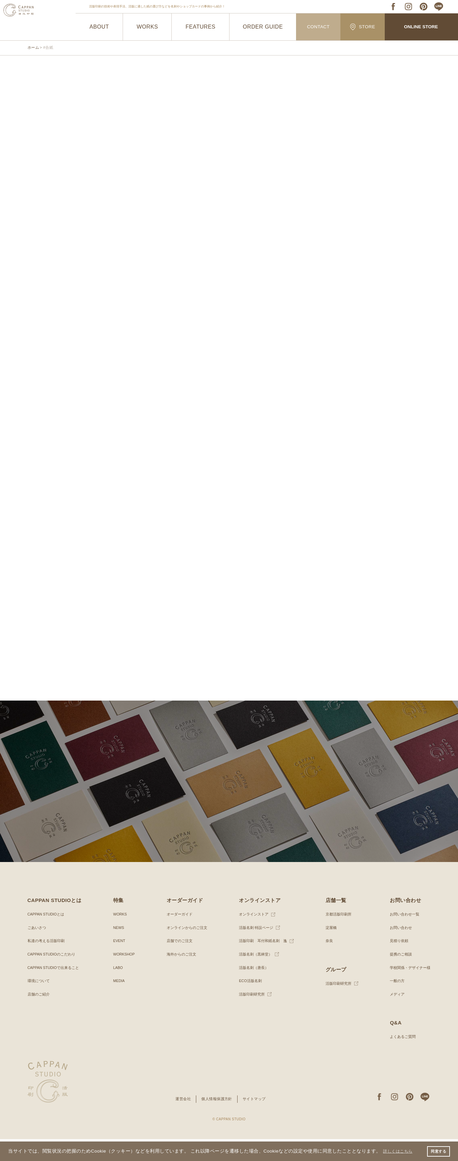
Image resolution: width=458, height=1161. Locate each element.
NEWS (118, 949)
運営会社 (180, 1120)
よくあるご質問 (400, 1058)
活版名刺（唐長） (252, 989)
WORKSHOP (124, 976)
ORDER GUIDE (263, 27)
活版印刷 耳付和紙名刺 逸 (262, 962)
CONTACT (318, 27)
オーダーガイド (178, 936)
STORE (362, 27)
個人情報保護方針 (216, 1120)
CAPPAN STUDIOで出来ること (56, 989)
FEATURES (200, 27)
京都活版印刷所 (337, 936)
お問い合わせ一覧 (402, 936)
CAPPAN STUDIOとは (48, 936)
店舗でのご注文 (178, 962)
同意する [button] (437, 1150)
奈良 (327, 962)
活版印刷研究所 (250, 1015)
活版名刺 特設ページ (255, 949)
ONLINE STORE (421, 27)
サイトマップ (256, 1120)
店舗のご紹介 (40, 1015)
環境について (40, 1002)
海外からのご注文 (180, 976)
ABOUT (99, 27)
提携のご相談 (398, 976)
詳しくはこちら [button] (400, 1150)
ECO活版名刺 (248, 1002)
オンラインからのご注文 (186, 949)
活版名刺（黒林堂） (254, 976)
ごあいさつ (38, 949)
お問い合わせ (398, 949)
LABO (117, 989)
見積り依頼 (396, 962)
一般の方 (394, 1002)
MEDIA (118, 1002)
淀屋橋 (329, 949)
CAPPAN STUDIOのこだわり (54, 976)
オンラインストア (252, 936)
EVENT (119, 962)
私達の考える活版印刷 (48, 962)
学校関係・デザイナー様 (408, 989)
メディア (394, 1015)
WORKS (147, 27)
